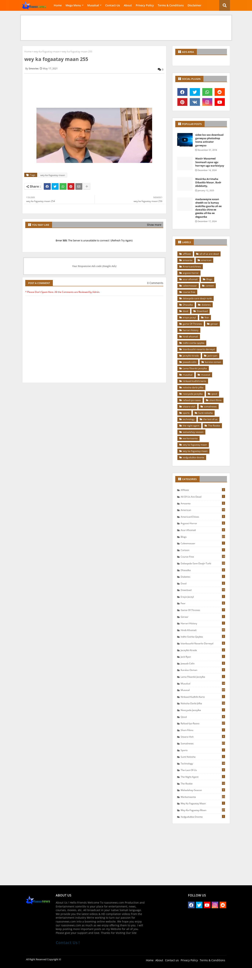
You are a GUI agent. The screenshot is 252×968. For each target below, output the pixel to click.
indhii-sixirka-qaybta (193, 343)
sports (186, 412)
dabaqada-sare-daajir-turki (197, 298)
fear (207, 317)
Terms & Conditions (171, 5)
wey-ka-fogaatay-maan (47, 51)
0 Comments (155, 283)
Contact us (172, 960)
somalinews (210, 406)
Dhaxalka (188, 304)
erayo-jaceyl (189, 317)
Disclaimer (194, 5)
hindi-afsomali (190, 336)
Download (202, 311)
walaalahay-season (193, 432)
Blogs (209, 279)
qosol (214, 393)
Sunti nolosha (205, 412)
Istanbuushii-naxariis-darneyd (199, 349)
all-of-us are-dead (209, 253)
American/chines (192, 266)
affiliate (187, 253)
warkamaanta (190, 438)
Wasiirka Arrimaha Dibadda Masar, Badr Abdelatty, (208, 182)
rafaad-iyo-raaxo (192, 400)
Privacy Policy (145, 5)
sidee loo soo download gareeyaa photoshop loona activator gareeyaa (209, 140)
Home (58, 5)
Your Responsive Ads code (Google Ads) (94, 266)
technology (189, 419)
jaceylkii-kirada (191, 355)
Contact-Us (112, 5)
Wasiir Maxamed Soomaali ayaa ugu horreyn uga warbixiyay (209, 162)
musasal (205, 374)
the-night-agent (191, 425)
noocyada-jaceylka (193, 393)
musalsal (187, 374)
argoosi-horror (191, 273)
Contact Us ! (68, 942)
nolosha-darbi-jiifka (193, 387)
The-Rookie (214, 425)
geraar (214, 323)
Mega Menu (73, 5)
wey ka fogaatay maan (195, 444)
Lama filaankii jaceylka (195, 368)
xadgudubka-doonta (193, 457)
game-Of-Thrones (192, 323)
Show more (154, 225)
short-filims (215, 400)
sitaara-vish (189, 406)
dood (185, 311)
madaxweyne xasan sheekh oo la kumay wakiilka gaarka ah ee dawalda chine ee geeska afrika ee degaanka (208, 207)
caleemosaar (190, 285)
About (128, 5)
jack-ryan (212, 355)
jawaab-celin (189, 362)
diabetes (206, 304)
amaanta (187, 260)
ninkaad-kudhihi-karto (194, 381)
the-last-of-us (210, 419)
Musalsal (93, 5)
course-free (189, 292)
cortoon (210, 285)
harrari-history (190, 330)
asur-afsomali (190, 279)
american (206, 260)
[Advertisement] (126, 24)
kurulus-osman (213, 362)
